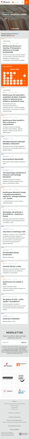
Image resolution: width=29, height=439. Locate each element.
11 (4, 78)
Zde (5, 18)
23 (21, 81)
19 (7, 81)
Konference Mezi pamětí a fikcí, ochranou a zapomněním (13, 122)
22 (18, 81)
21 (14, 81)
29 (11, 73)
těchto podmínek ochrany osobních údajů (14, 349)
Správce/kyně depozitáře (13, 159)
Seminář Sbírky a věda (12, 266)
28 (7, 73)
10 (24, 75)
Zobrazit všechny (9, 33)
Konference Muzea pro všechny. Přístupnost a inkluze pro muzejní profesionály (12, 49)
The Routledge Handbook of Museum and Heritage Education (14, 175)
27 (4, 73)
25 (4, 83)
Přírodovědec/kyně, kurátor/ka (11, 254)
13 (11, 78)
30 (14, 73)
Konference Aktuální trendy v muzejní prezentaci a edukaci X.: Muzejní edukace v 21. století (14, 195)
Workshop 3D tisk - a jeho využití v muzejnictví (13, 300)
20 (11, 81)
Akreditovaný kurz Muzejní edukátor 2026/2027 (14, 143)
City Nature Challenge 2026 (14, 232)
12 (7, 78)
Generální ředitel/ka (11, 319)
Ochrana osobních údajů (14, 417)
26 (7, 83)
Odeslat (24, 342)
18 (4, 81)
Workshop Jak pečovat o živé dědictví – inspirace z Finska (13, 214)
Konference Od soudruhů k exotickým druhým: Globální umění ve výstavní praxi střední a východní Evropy (14, 98)
